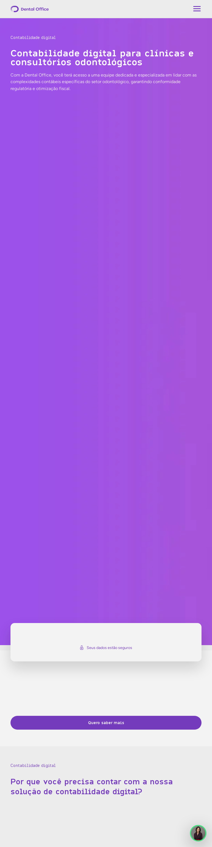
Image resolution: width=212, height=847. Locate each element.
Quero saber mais (106, 722)
